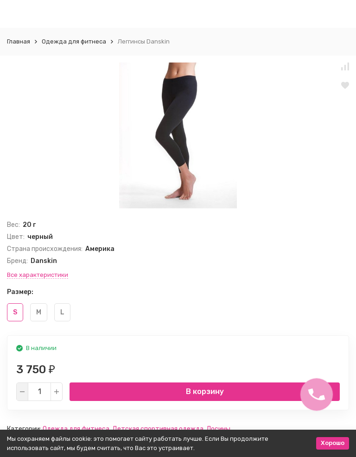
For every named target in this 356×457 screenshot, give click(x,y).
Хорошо (332, 442)
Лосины (218, 429)
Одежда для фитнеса (74, 41)
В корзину (205, 391)
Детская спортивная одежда (157, 429)
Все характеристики (37, 274)
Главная (18, 41)
